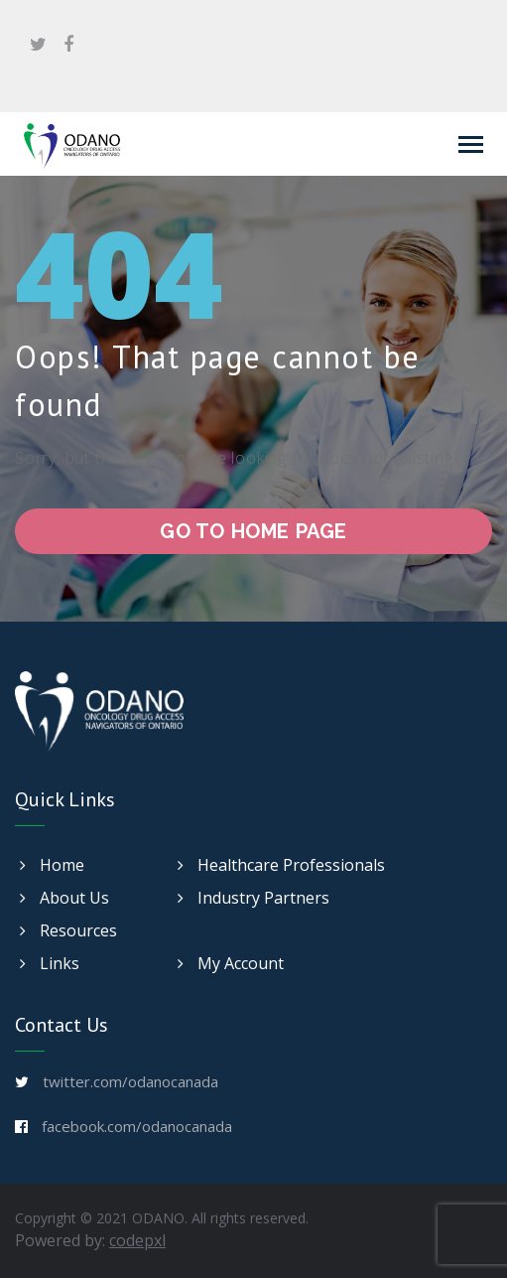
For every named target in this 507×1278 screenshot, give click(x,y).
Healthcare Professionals (281, 865)
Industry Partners (253, 898)
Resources (68, 930)
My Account (231, 963)
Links (49, 963)
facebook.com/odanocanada (137, 1126)
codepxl (137, 1240)
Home (52, 865)
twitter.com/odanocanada (130, 1081)
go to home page (253, 531)
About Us (64, 898)
